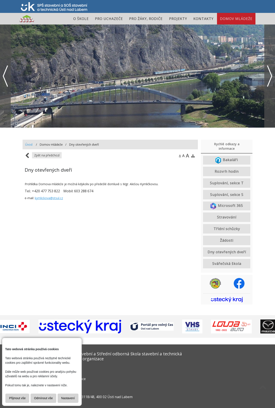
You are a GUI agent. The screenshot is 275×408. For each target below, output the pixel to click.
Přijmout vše (17, 398)
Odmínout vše (43, 398)
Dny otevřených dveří (227, 252)
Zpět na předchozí (47, 155)
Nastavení (68, 398)
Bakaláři (226, 160)
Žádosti (226, 240)
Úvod (28, 144)
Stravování (226, 217)
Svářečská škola (226, 263)
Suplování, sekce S (226, 194)
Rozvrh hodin (227, 171)
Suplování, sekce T (227, 183)
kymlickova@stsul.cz (49, 198)
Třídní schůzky (227, 228)
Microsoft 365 (226, 206)
